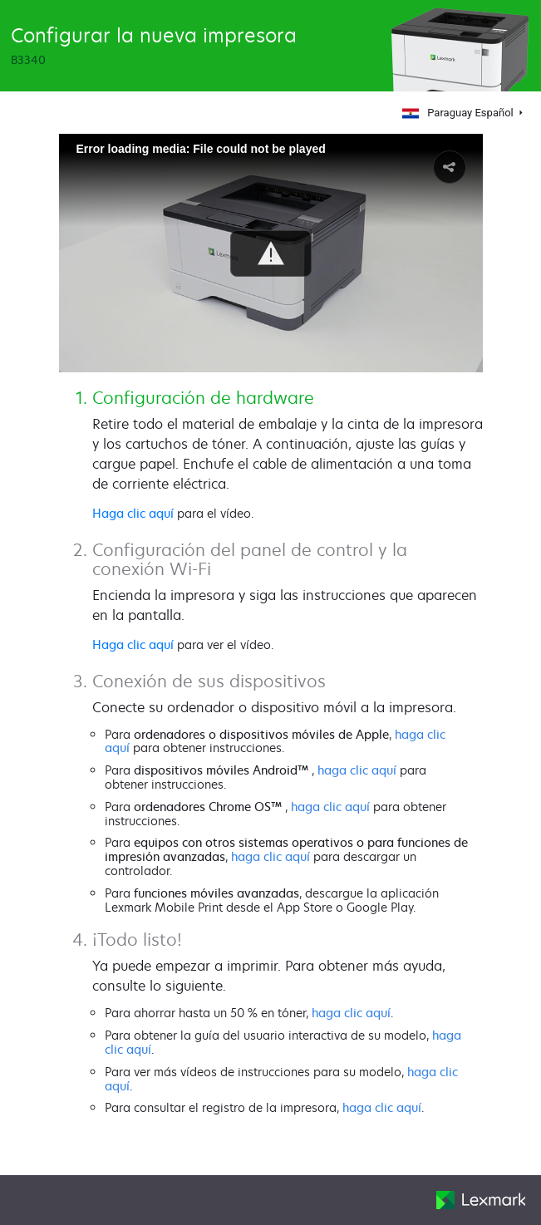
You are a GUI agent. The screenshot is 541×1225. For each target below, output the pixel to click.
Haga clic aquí (133, 513)
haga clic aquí (356, 770)
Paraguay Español (457, 112)
